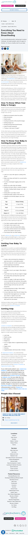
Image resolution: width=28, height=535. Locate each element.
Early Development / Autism (14, 463)
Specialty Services (14, 479)
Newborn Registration (14, 499)
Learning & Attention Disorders (14, 465)
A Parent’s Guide (7, 420)
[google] (21, 525)
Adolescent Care (14, 454)
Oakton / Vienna (14, 441)
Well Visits (14, 481)
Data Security (12, 533)
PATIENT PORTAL (14, 9)
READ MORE (14, 423)
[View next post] (14, 21)
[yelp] (23, 525)
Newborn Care (14, 455)
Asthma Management (14, 459)
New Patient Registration (14, 494)
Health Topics (14, 492)
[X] (18, 525)
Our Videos (14, 505)
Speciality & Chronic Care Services (14, 457)
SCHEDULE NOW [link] (7, 5)
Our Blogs (14, 507)
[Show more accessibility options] (3, 532)
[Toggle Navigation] (25, 2)
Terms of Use (21, 533)
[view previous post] (4, 21)
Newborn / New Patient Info (14, 501)
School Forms (14, 488)
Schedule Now (21, 518)
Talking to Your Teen (15, 420)
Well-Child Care (14, 450)
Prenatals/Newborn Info (14, 476)
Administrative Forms (14, 490)
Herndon (14, 439)
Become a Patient (14, 496)
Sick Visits (14, 452)
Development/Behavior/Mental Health (14, 478)
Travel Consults (14, 468)
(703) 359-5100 (20, 5)
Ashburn (14, 435)
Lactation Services (14, 470)
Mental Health (14, 461)
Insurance (14, 485)
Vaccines (14, 487)
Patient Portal (14, 498)
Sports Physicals (14, 466)
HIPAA (17, 533)
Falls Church (14, 437)
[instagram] (26, 525)
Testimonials (14, 483)
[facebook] (15, 525)
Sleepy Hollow (14, 443)
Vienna (14, 444)
